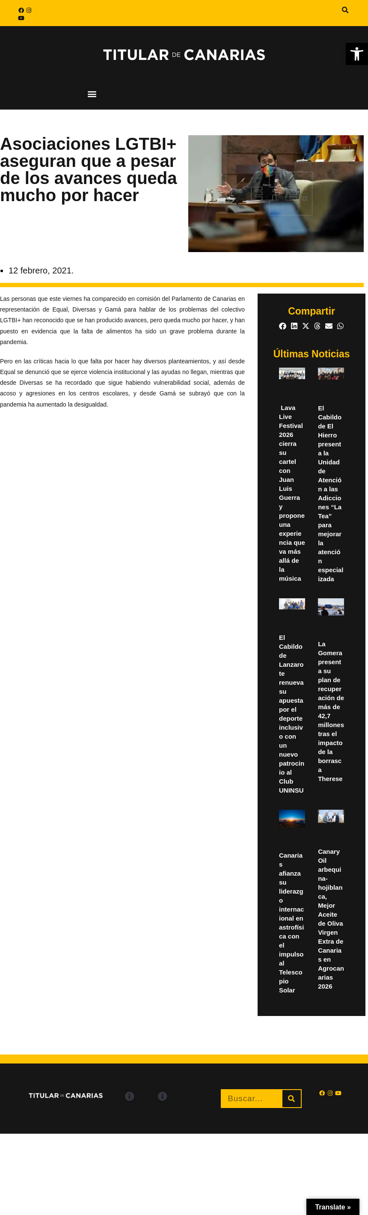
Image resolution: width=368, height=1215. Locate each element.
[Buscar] (291, 1098)
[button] (345, 10)
